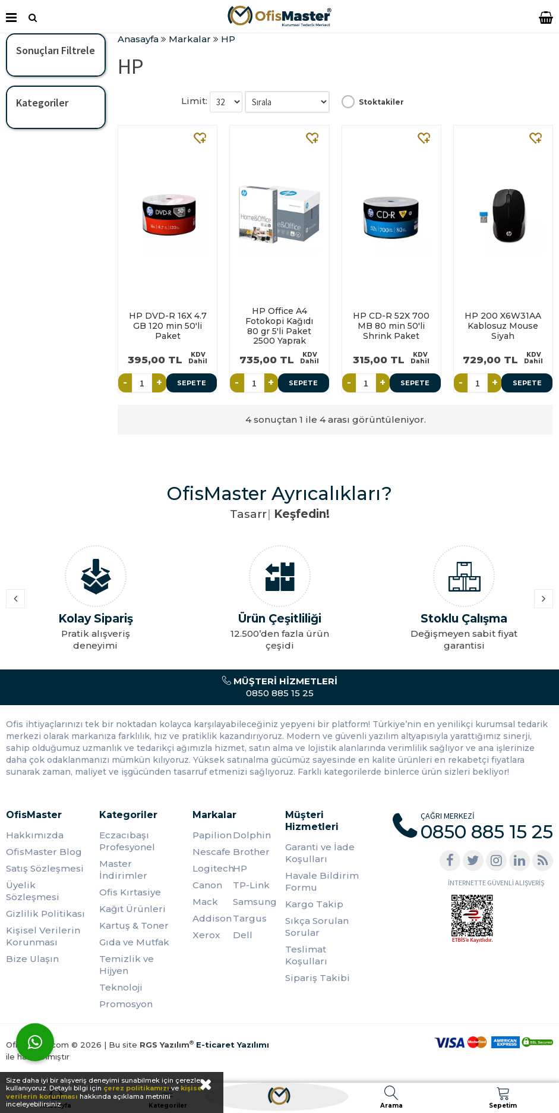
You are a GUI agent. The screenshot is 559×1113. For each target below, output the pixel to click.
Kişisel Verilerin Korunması (43, 936)
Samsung (253, 901)
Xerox (206, 935)
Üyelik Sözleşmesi (32, 891)
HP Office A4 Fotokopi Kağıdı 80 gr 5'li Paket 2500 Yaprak (279, 326)
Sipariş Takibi (317, 977)
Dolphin (252, 835)
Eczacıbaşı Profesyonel (127, 841)
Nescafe (211, 851)
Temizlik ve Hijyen (126, 964)
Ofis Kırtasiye (130, 892)
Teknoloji (121, 987)
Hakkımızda (35, 835)
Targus (250, 918)
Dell (242, 935)
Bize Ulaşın (32, 958)
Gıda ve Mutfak (134, 942)
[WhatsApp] (35, 1042)
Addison (212, 918)
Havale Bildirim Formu (322, 881)
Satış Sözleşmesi (45, 868)
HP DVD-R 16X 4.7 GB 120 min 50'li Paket (168, 325)
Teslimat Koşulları (306, 955)
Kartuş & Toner (134, 925)
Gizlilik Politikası (45, 913)
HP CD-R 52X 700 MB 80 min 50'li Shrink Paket (391, 325)
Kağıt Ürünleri (132, 908)
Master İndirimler (123, 869)
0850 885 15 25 (279, 687)
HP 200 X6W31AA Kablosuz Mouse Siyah (503, 325)
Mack (205, 901)
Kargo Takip (314, 904)
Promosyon (126, 1004)
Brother (251, 851)
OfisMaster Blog (44, 851)
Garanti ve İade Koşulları (320, 852)
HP (240, 868)
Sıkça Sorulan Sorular (317, 926)
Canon (207, 885)
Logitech (212, 868)
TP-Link (251, 885)
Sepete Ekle (191, 385)
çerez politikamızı (136, 1088)
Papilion (212, 835)
